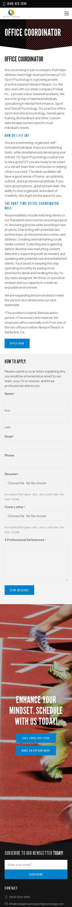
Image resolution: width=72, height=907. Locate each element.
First (7, 411)
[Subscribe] (36, 874)
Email (9, 436)
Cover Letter (15, 507)
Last (7, 427)
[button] (66, 13)
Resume (12, 474)
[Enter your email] (36, 864)
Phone (9, 455)
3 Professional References (25, 540)
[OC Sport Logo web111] (11, 13)
